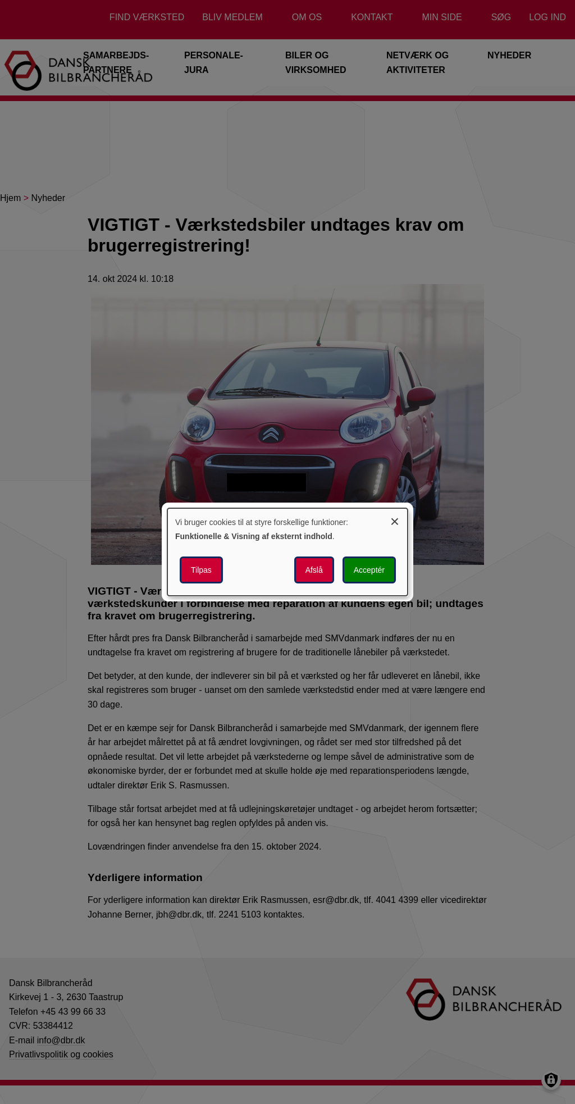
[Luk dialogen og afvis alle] (394, 520)
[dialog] (287, 552)
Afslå (314, 569)
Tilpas (201, 569)
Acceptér (369, 569)
